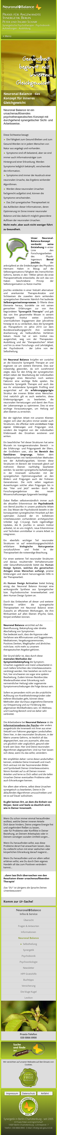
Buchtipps (28, 979)
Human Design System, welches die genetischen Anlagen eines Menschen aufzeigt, (28, 567)
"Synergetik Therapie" (31, 311)
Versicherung (28, 985)
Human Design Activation (23, 583)
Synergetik (28, 949)
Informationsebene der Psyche (21, 725)
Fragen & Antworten (28, 926)
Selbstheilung (30, 943)
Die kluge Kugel (29, 991)
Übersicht (29, 920)
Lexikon (28, 997)
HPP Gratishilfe (28, 973)
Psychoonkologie (28, 961)
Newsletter (28, 967)
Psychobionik (29, 955)
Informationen (28, 931)
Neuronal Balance (28, 937)
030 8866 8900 (18, 1127)
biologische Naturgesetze (37, 546)
